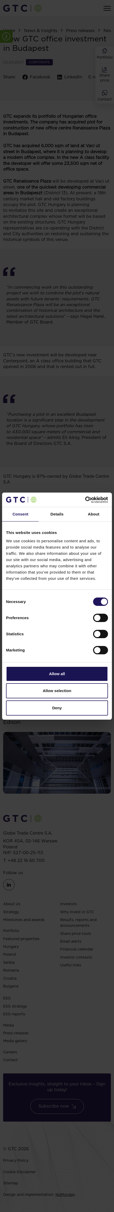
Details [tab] (57, 514)
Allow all (57, 674)
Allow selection (57, 690)
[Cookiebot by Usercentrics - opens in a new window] (85, 499)
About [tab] (93, 514)
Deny (57, 708)
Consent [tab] (20, 514)
